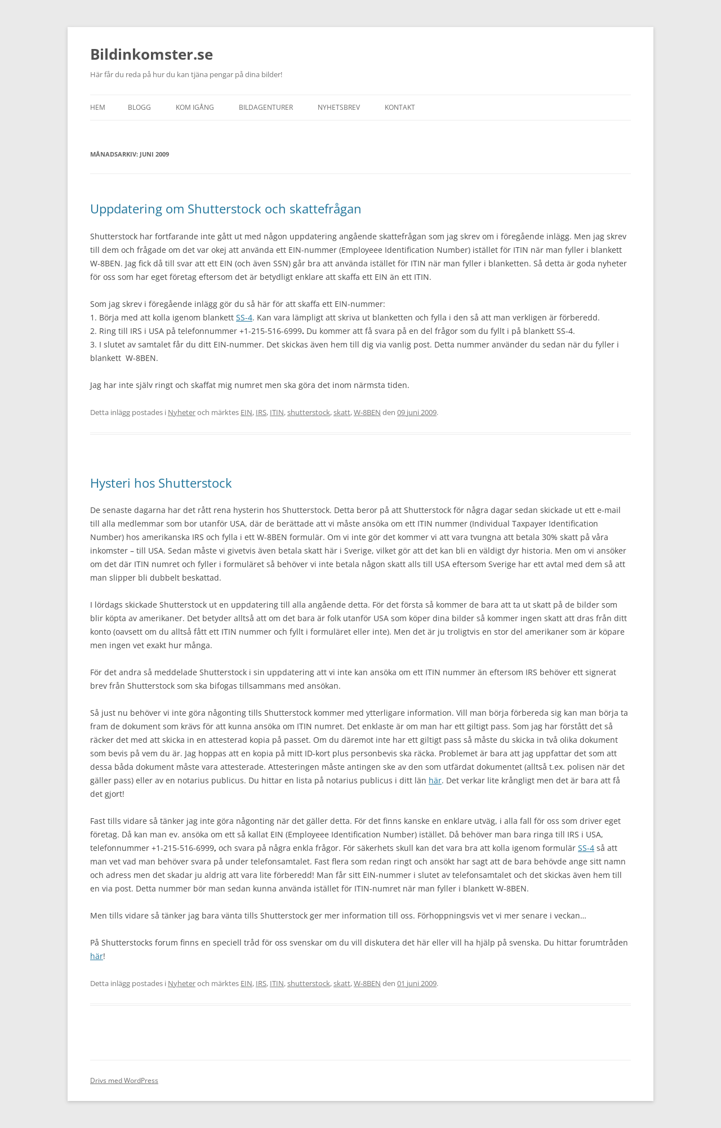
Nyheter (181, 412)
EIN (246, 412)
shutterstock (308, 412)
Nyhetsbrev (339, 107)
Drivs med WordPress (124, 1080)
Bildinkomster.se (151, 54)
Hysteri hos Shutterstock (161, 482)
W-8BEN (367, 412)
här (435, 780)
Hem (97, 107)
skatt (341, 412)
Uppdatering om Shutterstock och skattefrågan (226, 208)
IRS (261, 412)
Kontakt (400, 107)
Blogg (139, 107)
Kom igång (195, 107)
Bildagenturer (266, 107)
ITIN (277, 412)
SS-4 (244, 317)
